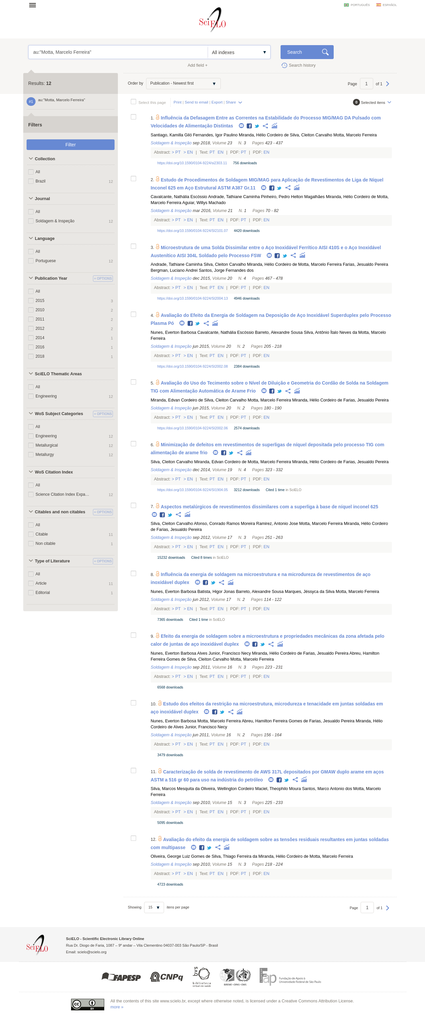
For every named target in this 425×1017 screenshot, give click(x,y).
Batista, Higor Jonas (216, 591)
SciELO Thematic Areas (58, 374)
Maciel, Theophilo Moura (278, 788)
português (360, 5)
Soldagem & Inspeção (55, 221)
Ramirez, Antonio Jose (277, 523)
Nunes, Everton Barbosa (173, 332)
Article (41, 583)
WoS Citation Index (54, 472)
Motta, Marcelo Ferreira (355, 135)
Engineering (46, 396)
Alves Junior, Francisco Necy (224, 653)
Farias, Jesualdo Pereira (365, 264)
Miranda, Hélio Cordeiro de (264, 135)
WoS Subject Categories (59, 413)
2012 (40, 328)
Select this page (152, 102)
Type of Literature (52, 561)
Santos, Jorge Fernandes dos (226, 270)
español (390, 5)
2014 (40, 337)
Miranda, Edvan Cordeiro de (177, 400)
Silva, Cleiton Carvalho (311, 135)
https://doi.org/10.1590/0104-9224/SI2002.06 (192, 428)
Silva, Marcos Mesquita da (175, 788)
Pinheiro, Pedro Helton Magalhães (293, 196)
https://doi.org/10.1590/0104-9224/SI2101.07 (192, 231)
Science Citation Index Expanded (62, 494)
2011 (40, 319)
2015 (40, 300)
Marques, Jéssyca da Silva (310, 591)
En (190, 152)
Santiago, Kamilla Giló (171, 135)
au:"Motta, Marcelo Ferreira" (118, 52)
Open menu (34, 5)
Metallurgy (45, 454)
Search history (302, 65)
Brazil (40, 181)
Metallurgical (47, 445)
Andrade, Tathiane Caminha (234, 196)
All (38, 172)
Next (387, 87)
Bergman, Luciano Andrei (174, 270)
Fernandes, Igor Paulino (215, 135)
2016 (40, 347)
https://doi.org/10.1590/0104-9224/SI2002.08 (192, 366)
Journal (42, 198)
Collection (45, 159)
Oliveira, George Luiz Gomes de (181, 856)
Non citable (45, 543)
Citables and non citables (60, 512)
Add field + (198, 65)
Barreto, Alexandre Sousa (279, 332)
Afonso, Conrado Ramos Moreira (224, 523)
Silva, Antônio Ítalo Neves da (330, 332)
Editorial (43, 592)
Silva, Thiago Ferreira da (234, 856)
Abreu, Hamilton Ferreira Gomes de (275, 721)
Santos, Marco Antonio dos (327, 788)
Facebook (249, 126)
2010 (40, 310)
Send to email (196, 102)
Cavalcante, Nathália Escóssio (179, 196)
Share (231, 102)
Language (44, 238)
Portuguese (46, 260)
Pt (178, 152)
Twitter (257, 126)
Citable (42, 534)
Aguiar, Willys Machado (204, 202)
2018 (40, 356)
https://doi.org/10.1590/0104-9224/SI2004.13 (192, 298)
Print (178, 102)
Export (217, 102)
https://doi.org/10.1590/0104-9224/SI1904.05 (192, 490)
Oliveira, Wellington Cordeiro (227, 788)
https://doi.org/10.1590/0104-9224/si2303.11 (192, 163)
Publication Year (51, 278)
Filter (70, 144)
